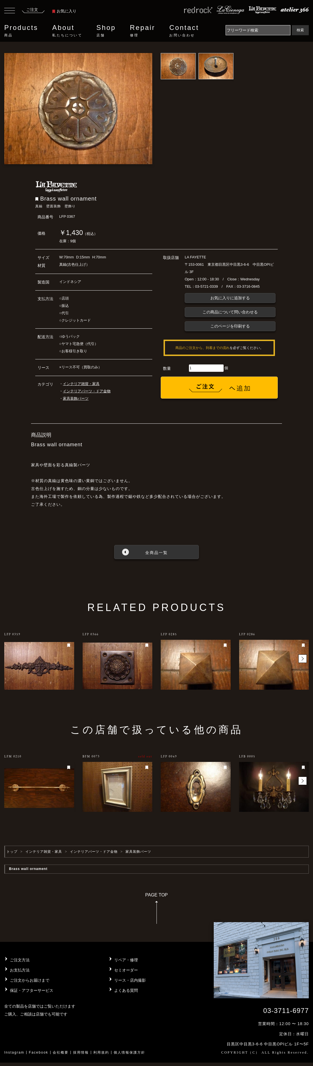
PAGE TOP (156, 910)
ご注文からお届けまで (29, 980)
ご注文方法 (20, 960)
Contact (184, 31)
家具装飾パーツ (76, 398)
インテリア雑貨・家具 (81, 384)
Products (21, 31)
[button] (302, 658)
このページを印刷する (230, 326)
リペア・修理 (126, 960)
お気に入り (64, 11)
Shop (106, 31)
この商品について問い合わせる (230, 312)
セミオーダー (126, 970)
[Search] (258, 30)
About (67, 31)
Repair (142, 31)
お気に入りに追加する (230, 298)
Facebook (38, 1052)
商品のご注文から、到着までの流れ (202, 348)
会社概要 (61, 1052)
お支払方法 (20, 970)
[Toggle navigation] (9, 11)
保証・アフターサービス (31, 990)
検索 (300, 30)
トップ (11, 852)
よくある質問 (126, 990)
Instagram (14, 1052)
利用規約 (101, 1052)
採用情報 (81, 1052)
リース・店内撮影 (130, 980)
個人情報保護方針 (129, 1052)
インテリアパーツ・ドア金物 (87, 391)
